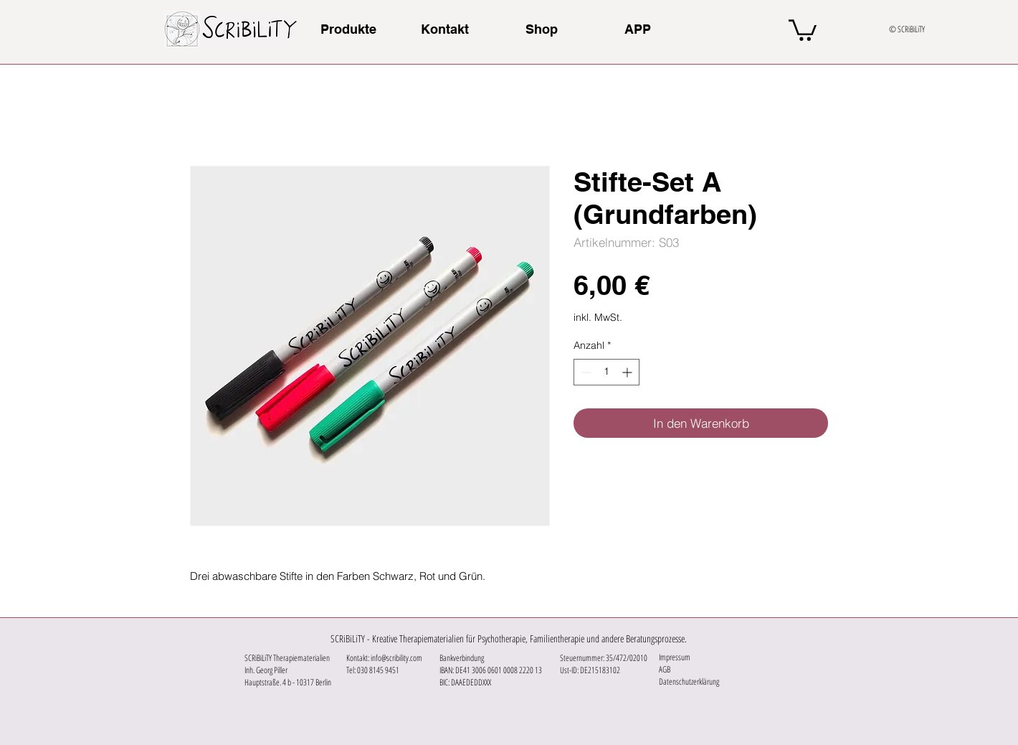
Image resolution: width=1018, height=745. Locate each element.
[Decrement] (585, 372)
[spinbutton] (606, 372)
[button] (803, 29)
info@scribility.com (396, 658)
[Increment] (628, 372)
